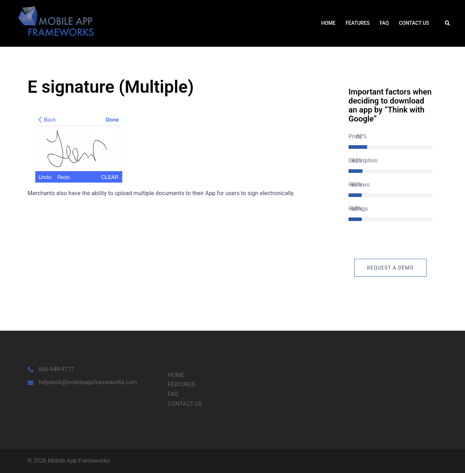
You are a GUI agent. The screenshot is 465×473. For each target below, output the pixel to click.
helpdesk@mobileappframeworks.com (88, 382)
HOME (328, 23)
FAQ (384, 23)
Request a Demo (390, 268)
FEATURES (358, 23)
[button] (448, 23)
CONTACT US (414, 23)
